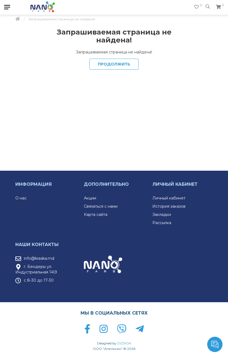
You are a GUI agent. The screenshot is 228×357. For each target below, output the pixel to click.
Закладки (161, 214)
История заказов (169, 206)
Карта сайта (95, 214)
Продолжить (114, 64)
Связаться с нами (101, 206)
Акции (90, 198)
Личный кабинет (169, 198)
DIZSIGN (124, 343)
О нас (21, 198)
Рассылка (161, 222)
